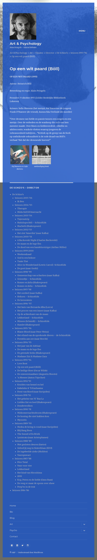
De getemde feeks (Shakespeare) (33, 353)
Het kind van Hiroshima (29, 472)
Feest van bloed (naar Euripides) (33, 391)
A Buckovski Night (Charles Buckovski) (37, 240)
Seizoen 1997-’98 (23, 289)
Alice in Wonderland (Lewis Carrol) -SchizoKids (41, 265)
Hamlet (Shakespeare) (28, 324)
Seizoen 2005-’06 (23, 198)
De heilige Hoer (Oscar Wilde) (32, 370)
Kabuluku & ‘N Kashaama (30, 388)
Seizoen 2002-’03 (23, 229)
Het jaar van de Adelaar (29, 346)
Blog (12, 518)
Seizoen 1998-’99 (23, 272)
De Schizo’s (18, 194)
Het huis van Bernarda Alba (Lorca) (35, 307)
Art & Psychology (25, 43)
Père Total (22, 462)
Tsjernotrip (23, 219)
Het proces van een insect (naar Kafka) (37, 310)
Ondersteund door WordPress (30, 552)
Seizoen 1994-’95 (23, 342)
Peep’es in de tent (26, 487)
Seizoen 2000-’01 (23, 236)
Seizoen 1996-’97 (23, 303)
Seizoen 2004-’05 (23, 205)
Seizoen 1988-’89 (23, 441)
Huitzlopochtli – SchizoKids (31, 222)
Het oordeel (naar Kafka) (29, 293)
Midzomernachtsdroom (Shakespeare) (37, 413)
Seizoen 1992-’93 (23, 381)
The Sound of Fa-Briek (28, 434)
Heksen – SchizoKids (28, 296)
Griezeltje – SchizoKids (29, 279)
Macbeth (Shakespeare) (29, 226)
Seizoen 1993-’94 (23, 360)
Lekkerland (23, 469)
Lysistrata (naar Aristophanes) (32, 437)
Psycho (13, 530)
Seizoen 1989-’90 (23, 423)
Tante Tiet (22, 261)
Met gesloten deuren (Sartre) (31, 444)
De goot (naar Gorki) (27, 268)
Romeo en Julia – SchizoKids (31, 286)
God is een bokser (26, 258)
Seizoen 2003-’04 (23, 215)
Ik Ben (20, 201)
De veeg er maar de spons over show (35, 483)
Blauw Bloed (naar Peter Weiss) (33, 332)
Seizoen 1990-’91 (23, 409)
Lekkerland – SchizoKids (30, 317)
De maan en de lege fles (29, 243)
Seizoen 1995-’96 (23, 328)
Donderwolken (25, 405)
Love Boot (22, 363)
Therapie (22, 208)
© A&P (13, 552)
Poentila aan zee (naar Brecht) (32, 339)
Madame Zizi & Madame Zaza (32, 356)
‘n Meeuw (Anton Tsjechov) (31, 377)
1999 (19, 476)
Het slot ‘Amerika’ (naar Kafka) (32, 233)
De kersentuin (24, 300)
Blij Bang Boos (24, 430)
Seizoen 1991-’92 (23, 395)
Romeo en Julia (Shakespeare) (32, 282)
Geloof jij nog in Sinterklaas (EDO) (34, 448)
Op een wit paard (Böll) (29, 367)
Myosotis (22, 420)
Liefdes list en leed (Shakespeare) (34, 402)
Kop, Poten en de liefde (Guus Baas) (35, 479)
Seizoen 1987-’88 (23, 458)
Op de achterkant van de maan (32, 314)
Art (11, 524)
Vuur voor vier (24, 465)
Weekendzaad (24, 254)
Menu (82, 31)
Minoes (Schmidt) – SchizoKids (33, 321)
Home (13, 506)
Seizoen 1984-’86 (20, 490)
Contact (14, 536)
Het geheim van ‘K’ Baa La (30, 398)
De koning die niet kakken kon (33, 416)
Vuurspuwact (24, 455)
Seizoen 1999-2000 (24, 250)
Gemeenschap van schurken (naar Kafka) (38, 275)
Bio (11, 512)
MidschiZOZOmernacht (29, 212)
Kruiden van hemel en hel (30, 384)
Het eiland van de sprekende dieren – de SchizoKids (43, 335)
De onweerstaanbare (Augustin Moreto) (37, 374)
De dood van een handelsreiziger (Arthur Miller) (41, 247)
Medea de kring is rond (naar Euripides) (37, 427)
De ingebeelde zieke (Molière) (32, 451)
